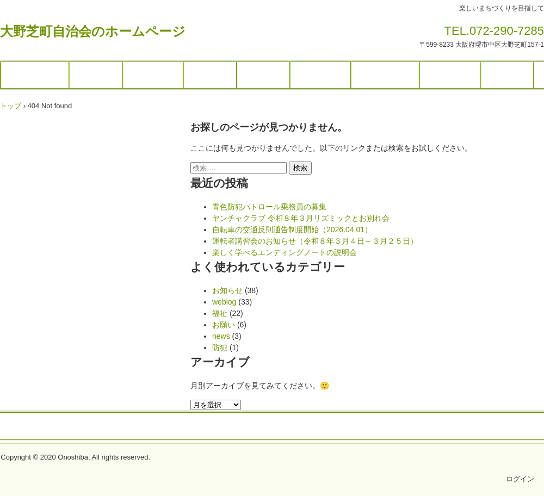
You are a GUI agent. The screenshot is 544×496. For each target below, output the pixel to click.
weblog (224, 301)
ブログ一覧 (320, 75)
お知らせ (227, 290)
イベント (96, 75)
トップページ (35, 75)
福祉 (219, 313)
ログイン (520, 479)
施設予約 (263, 75)
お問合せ (507, 75)
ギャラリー (153, 75)
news (221, 336)
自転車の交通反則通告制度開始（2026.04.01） (292, 229)
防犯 (219, 347)
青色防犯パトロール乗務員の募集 (269, 206)
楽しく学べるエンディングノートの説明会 (284, 252)
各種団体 (210, 75)
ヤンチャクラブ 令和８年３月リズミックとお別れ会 (301, 218)
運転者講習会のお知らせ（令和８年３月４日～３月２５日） (315, 241)
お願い (223, 324)
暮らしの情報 (385, 75)
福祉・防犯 (450, 75)
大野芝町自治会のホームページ (93, 31)
